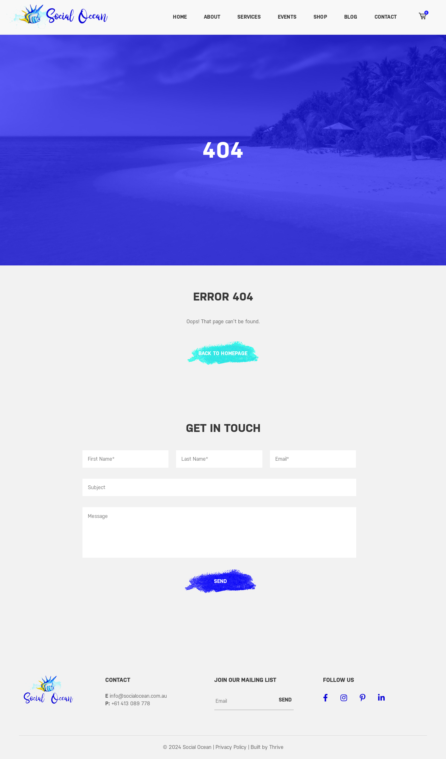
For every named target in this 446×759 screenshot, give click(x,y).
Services (249, 17)
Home (180, 17)
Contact (386, 17)
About (212, 17)
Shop (320, 17)
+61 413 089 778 (131, 704)
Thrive (276, 747)
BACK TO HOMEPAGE (223, 353)
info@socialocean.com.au (138, 696)
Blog (350, 17)
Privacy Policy (231, 747)
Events (287, 17)
